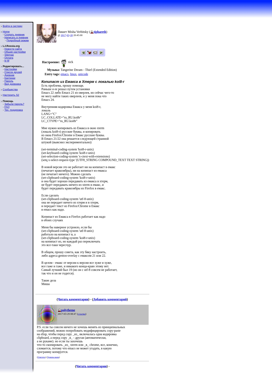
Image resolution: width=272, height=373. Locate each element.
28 (71, 35)
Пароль (8, 81)
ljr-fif (6, 60)
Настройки (10, 69)
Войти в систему (12, 26)
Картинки (9, 78)
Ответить (41, 357)
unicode (83, 74)
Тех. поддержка (13, 109)
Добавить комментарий (110, 299)
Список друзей (13, 72)
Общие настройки (15, 51)
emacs (64, 74)
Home (6, 31)
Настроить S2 (11, 94)
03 (68, 35)
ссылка (82, 313)
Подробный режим (18, 40)
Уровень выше (53, 357)
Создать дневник (14, 34)
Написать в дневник (16, 37)
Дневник (9, 75)
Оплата (8, 57)
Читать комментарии (73, 299)
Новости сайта (13, 48)
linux (73, 74)
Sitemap (9, 54)
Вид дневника (12, 83)
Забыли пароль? (14, 104)
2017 (63, 35)
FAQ (6, 107)
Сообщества (10, 89)
